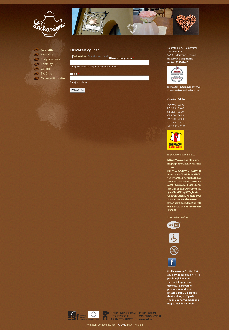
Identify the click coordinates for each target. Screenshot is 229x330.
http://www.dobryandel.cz (181, 154)
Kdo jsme (47, 49)
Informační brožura (177, 217)
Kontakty (47, 64)
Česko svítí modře (53, 78)
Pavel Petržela (135, 324)
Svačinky (46, 73)
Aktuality (47, 54)
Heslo (74, 73)
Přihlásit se (80, 56)
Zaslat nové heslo (98, 56)
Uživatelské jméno (121, 58)
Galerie (46, 69)
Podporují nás (50, 59)
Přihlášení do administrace (101, 324)
